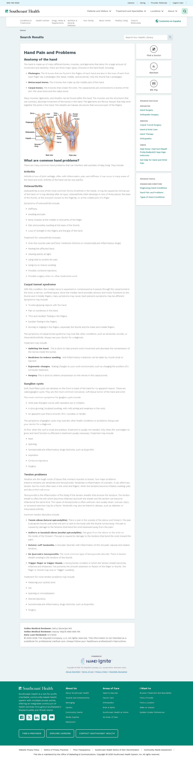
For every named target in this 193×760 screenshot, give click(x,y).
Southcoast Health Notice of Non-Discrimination (117, 750)
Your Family (88, 20)
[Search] (185, 11)
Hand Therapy (146, 134)
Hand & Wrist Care (148, 129)
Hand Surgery (146, 110)
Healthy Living (121, 20)
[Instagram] (44, 717)
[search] (145, 37)
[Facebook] (22, 717)
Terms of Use (88, 672)
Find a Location (147, 703)
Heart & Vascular (110, 693)
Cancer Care (108, 698)
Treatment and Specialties (131, 11)
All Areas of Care (110, 717)
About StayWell (73, 672)
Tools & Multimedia (136, 21)
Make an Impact (147, 707)
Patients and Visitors (99, 11)
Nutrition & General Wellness (72, 22)
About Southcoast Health (77, 693)
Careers (131, 3)
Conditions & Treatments (25, 21)
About (173, 11)
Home (23, 30)
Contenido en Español (170, 21)
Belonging (70, 703)
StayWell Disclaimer (118, 672)
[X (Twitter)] (29, 717)
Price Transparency (81, 750)
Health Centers (42, 20)
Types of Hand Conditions (152, 197)
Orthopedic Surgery (149, 114)
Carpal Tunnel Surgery (150, 125)
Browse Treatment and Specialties (155, 693)
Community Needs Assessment (158, 750)
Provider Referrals (159, 3)
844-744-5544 (13, 3)
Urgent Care (178, 3)
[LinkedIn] (37, 717)
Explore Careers (60, 733)
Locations (157, 11)
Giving (142, 3)
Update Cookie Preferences (152, 712)
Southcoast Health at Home (115, 712)
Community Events (74, 712)
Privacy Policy (101, 672)
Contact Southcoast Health (97, 733)
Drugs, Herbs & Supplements (58, 21)
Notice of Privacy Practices (56, 750)
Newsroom (70, 722)
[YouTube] (52, 717)
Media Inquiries (72, 717)
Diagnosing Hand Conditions (153, 188)
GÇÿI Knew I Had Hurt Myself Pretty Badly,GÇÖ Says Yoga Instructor (153, 152)
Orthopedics (145, 138)
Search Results (32, 37)
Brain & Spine (109, 707)
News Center (105, 20)
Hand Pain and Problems (151, 192)
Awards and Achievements (77, 698)
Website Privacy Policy (29, 750)
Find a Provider (146, 698)
